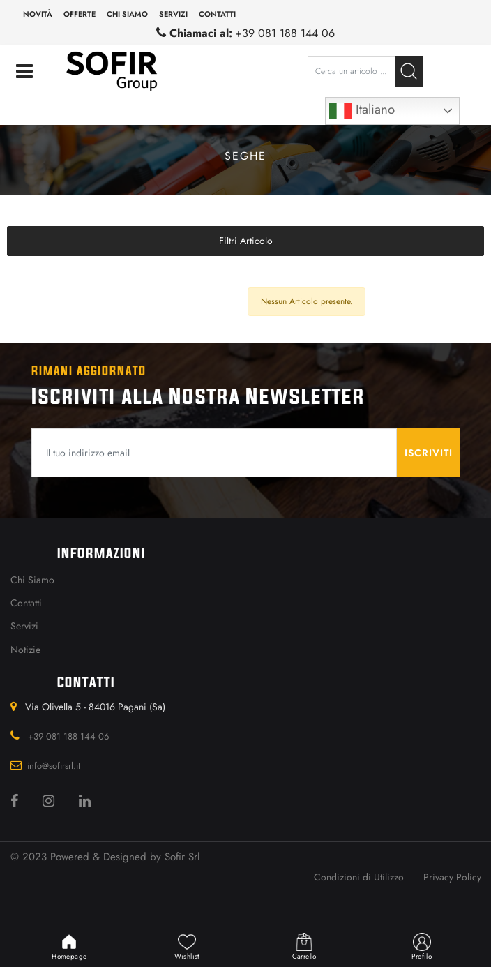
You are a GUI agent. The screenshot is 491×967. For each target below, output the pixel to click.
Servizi (173, 14)
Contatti (217, 14)
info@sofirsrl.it (53, 765)
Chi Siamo (32, 580)
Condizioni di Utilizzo (359, 877)
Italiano (362, 111)
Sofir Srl (182, 856)
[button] (409, 71)
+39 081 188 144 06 (285, 33)
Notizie (25, 650)
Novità (37, 14)
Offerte (79, 14)
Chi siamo (127, 14)
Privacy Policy (452, 877)
